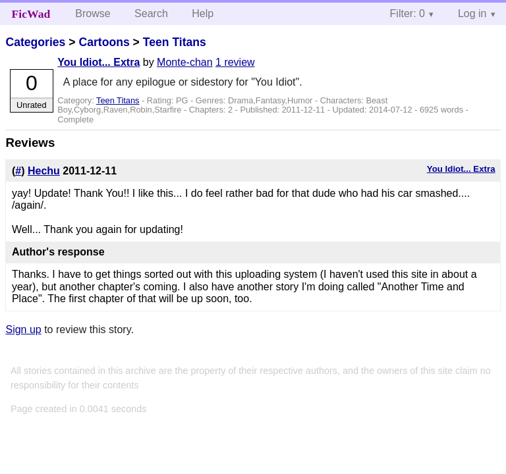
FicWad (31, 13)
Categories (35, 42)
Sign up (23, 329)
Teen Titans (174, 42)
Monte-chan (185, 62)
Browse (92, 13)
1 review (235, 62)
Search (151, 13)
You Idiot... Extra (98, 62)
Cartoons (103, 42)
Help (202, 13)
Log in (472, 13)
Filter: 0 (407, 13)
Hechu (44, 170)
